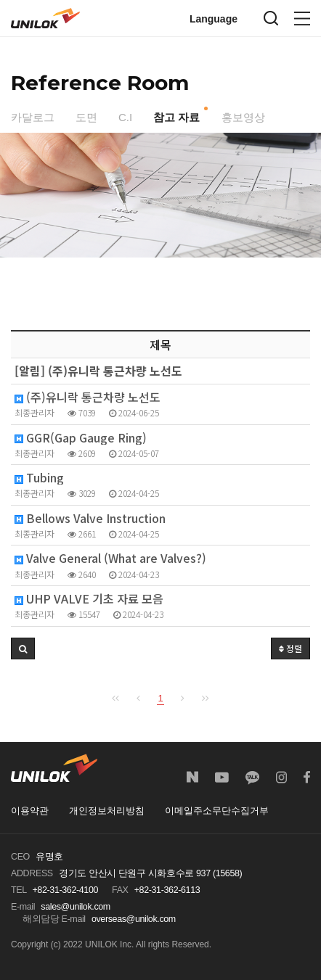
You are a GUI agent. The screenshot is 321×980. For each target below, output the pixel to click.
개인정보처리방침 (107, 811)
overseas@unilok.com (134, 919)
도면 (86, 117)
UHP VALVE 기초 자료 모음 (89, 599)
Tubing (39, 478)
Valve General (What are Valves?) (110, 558)
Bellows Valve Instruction (90, 518)
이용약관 (30, 811)
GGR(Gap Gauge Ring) (81, 438)
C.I (125, 117)
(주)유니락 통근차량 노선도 (87, 397)
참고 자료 (176, 117)
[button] (23, 648)
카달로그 (32, 117)
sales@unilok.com (75, 907)
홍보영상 (243, 117)
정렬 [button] (290, 648)
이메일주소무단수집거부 (217, 811)
